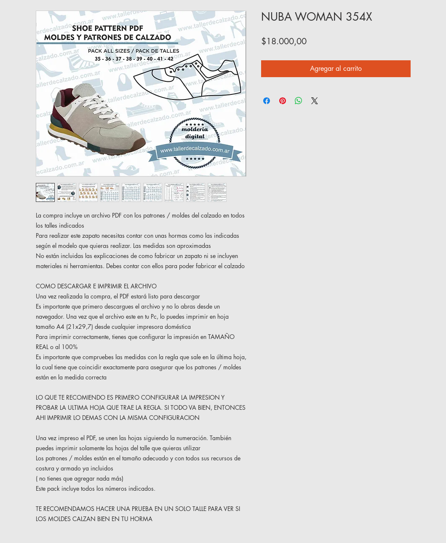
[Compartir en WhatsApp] (299, 101)
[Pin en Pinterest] (283, 101)
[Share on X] (315, 101)
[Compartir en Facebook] (267, 101)
